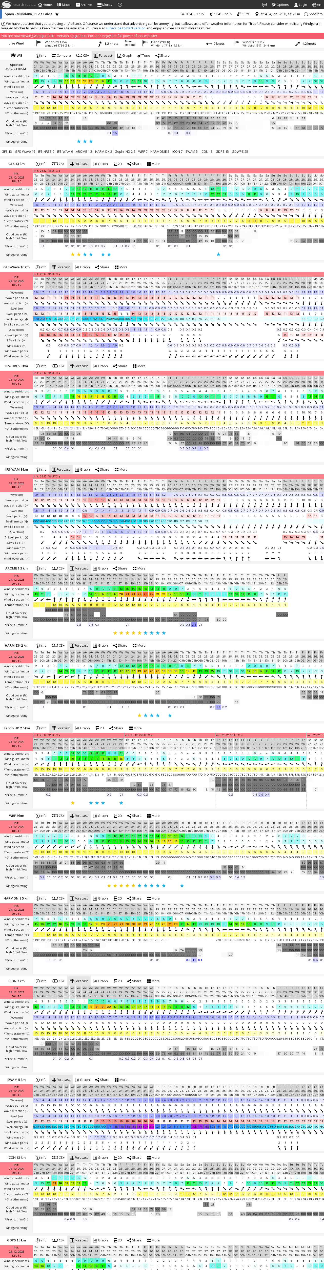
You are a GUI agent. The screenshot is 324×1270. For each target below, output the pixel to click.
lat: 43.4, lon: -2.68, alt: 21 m (277, 14)
